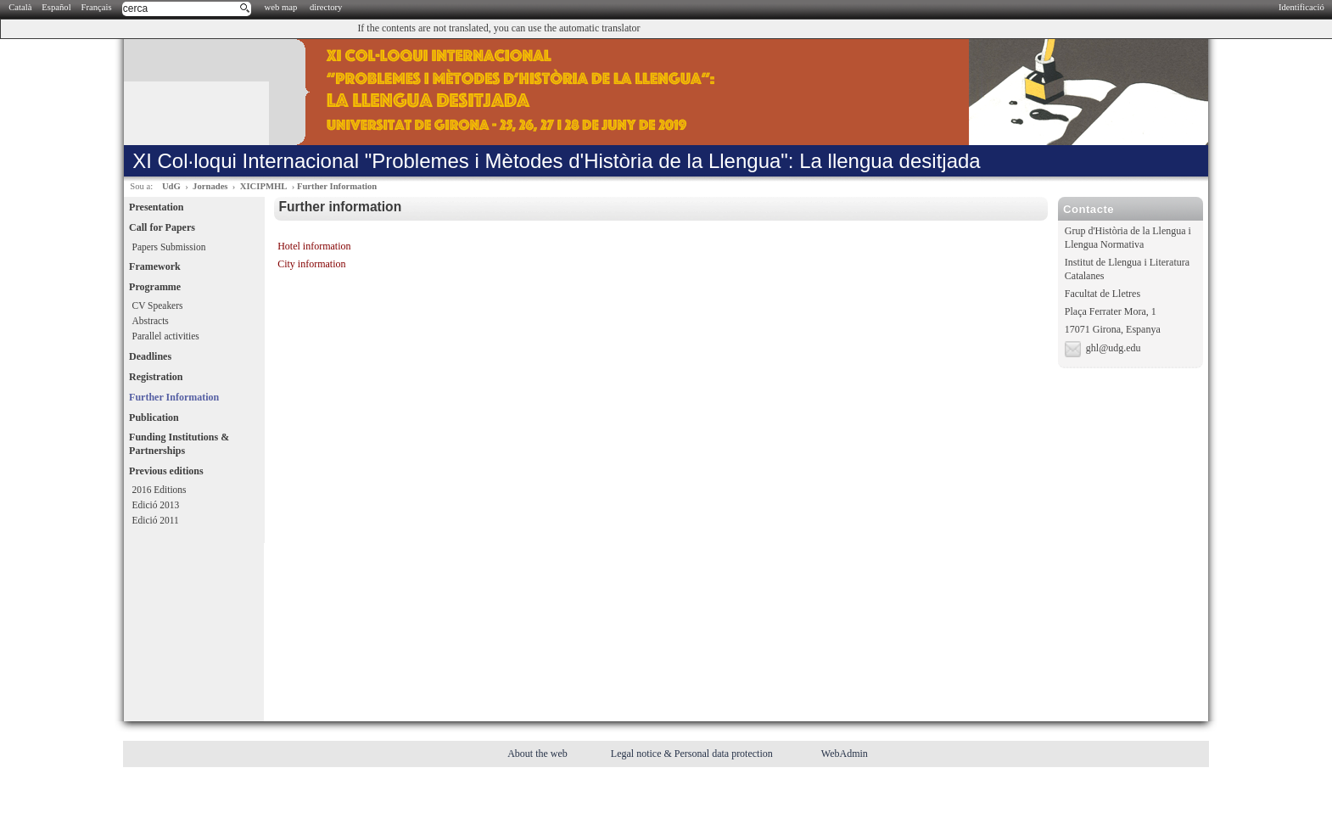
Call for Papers (162, 227)
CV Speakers (157, 305)
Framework (155, 266)
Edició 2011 (155, 520)
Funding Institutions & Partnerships (179, 444)
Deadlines (150, 356)
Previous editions (166, 471)
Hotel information (313, 246)
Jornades (210, 186)
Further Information (337, 186)
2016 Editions (159, 490)
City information (311, 264)
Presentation (156, 207)
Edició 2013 (156, 505)
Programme (155, 287)
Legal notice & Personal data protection (693, 753)
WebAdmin (844, 753)
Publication (154, 417)
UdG (171, 186)
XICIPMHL (264, 186)
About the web (538, 753)
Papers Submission (169, 247)
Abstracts (150, 321)
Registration (155, 377)
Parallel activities (165, 336)
